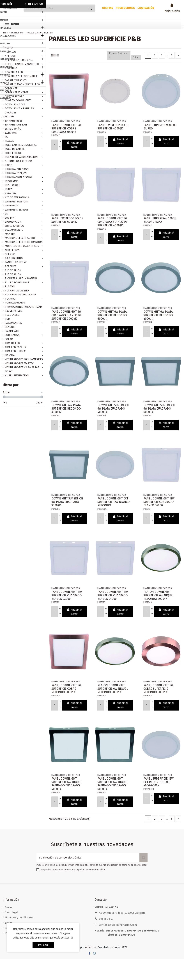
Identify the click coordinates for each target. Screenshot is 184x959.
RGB (7, 318)
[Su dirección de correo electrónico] (87, 857)
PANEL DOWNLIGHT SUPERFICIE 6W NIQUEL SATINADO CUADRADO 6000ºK (112, 784)
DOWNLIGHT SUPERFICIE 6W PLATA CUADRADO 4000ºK (113, 408)
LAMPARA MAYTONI (16, 201)
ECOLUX (9, 116)
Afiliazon (90, 947)
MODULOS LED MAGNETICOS (22, 246)
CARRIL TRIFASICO (16, 80)
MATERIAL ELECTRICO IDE (20, 237)
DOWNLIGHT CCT (15, 104)
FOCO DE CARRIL (15, 148)
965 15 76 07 (106, 918)
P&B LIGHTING (14, 258)
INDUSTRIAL (12, 185)
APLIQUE (10, 56)
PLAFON (10, 286)
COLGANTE (11, 88)
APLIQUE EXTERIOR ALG (19, 59)
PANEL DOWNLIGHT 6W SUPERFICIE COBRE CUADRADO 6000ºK (66, 128)
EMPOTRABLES (13, 120)
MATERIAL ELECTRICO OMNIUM (23, 242)
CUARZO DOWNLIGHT (18, 100)
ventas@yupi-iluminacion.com (118, 924)
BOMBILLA (11, 68)
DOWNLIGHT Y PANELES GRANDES (19, 110)
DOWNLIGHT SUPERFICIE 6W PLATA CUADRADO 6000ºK (159, 408)
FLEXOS (9, 140)
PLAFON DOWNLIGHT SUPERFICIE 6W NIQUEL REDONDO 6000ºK (112, 689)
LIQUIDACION (13, 221)
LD (6, 213)
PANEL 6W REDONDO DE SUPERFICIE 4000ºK (113, 126)
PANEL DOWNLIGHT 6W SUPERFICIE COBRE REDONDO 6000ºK (66, 689)
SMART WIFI (12, 331)
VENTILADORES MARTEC (19, 363)
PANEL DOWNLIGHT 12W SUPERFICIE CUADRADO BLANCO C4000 (112, 595)
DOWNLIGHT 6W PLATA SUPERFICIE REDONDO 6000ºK (112, 315)
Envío (8, 907)
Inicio (6, 36)
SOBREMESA (12, 335)
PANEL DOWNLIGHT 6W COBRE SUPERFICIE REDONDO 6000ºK (158, 689)
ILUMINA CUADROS (16, 169)
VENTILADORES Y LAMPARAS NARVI (22, 369)
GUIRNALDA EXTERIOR (18, 161)
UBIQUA (10, 355)
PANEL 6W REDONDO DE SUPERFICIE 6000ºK (67, 220)
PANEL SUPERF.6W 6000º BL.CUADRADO (159, 220)
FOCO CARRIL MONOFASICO (21, 145)
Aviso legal (11, 912)
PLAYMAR (10, 298)
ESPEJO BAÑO (13, 128)
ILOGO (8, 165)
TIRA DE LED (12, 343)
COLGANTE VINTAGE (16, 92)
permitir (43, 945)
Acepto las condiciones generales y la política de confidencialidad (73, 869)
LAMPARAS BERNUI (16, 209)
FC (6, 136)
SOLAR (9, 339)
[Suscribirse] (143, 857)
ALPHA (9, 47)
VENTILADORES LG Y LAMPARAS (24, 359)
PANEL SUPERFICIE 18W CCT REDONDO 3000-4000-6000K (158, 782)
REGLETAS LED (13, 310)
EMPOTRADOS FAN (16, 124)
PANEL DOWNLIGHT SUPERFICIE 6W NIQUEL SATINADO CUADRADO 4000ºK (66, 784)
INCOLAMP (11, 181)
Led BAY (10, 217)
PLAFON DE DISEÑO (17, 290)
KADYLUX (10, 193)
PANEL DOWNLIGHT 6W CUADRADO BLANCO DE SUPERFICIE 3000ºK (66, 315)
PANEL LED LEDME (16, 262)
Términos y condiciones (19, 917)
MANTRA (10, 234)
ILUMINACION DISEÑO (18, 177)
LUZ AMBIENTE (14, 229)
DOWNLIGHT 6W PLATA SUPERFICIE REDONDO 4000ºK (158, 315)
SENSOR (10, 326)
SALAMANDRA (13, 323)
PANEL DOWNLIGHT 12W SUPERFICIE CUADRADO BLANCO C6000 (158, 502)
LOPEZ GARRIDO (14, 225)
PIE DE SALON (13, 270)
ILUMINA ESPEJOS (16, 173)
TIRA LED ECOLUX (15, 347)
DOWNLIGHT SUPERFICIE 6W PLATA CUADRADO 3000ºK (67, 502)
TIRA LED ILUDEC (15, 351)
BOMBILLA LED (14, 72)
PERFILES (10, 266)
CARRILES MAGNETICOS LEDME (23, 84)
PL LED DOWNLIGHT (17, 282)
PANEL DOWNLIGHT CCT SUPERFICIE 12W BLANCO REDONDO (113, 502)
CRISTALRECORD (14, 96)
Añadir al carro (74, 145)
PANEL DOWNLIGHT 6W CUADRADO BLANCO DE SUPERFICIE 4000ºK (112, 222)
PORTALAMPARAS (15, 302)
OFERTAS (10, 254)
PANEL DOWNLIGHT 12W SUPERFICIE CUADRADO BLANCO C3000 (66, 595)
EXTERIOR (11, 132)
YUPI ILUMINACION (17, 375)
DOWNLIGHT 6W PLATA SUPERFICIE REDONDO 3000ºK (66, 408)
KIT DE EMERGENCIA (17, 197)
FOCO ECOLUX (13, 153)
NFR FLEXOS (12, 250)
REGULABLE (12, 314)
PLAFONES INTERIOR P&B (20, 294)
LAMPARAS (11, 205)
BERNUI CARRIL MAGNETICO (22, 64)
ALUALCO (10, 51)
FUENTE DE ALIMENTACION (21, 157)
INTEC (8, 189)
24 (136, 57)
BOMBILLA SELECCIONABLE (21, 76)
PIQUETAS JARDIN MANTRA (21, 278)
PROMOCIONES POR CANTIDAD (23, 306)
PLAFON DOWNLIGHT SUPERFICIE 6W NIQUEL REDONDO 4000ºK (158, 595)
